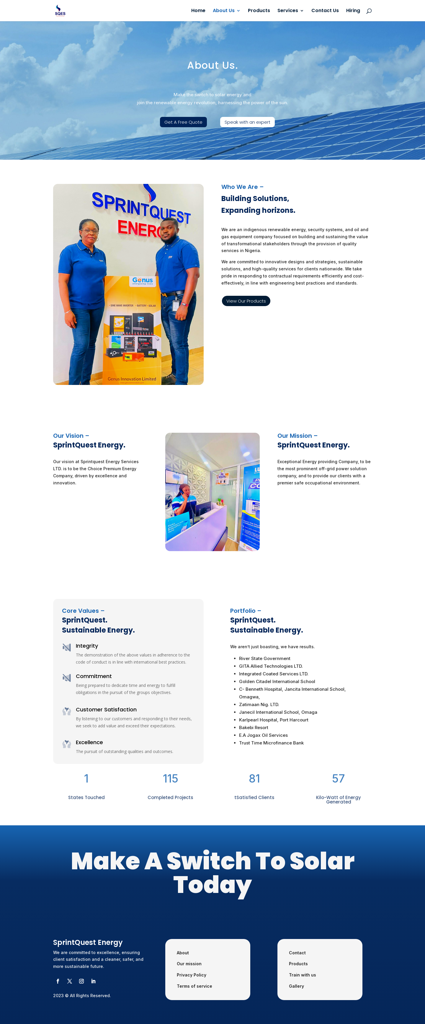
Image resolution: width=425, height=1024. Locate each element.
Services (287, 11)
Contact (297, 952)
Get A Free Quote (183, 122)
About (183, 952)
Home (198, 11)
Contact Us (325, 11)
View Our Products (246, 301)
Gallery (296, 986)
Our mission (189, 963)
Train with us (302, 974)
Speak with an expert (247, 122)
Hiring (353, 11)
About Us (224, 11)
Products (259, 11)
